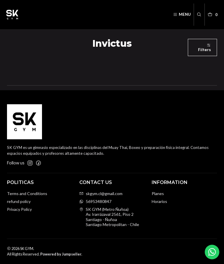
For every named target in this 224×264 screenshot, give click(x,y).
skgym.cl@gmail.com (101, 193)
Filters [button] (204, 47)
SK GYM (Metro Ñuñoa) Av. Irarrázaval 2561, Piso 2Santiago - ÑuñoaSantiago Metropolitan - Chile (109, 217)
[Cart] (213, 15)
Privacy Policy (19, 209)
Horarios (159, 201)
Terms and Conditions (27, 193)
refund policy (19, 201)
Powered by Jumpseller (60, 254)
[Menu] (182, 15)
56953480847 (95, 201)
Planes (158, 193)
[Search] (199, 15)
